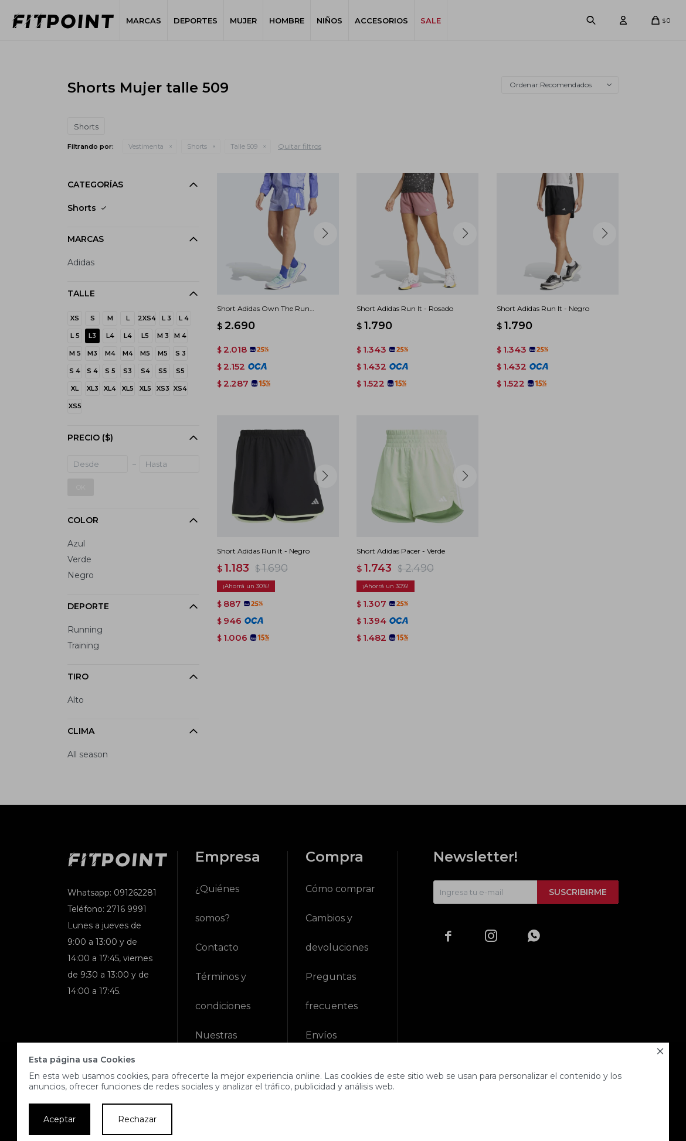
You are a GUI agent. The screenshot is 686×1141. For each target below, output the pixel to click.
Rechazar (137, 1119)
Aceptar (59, 1119)
